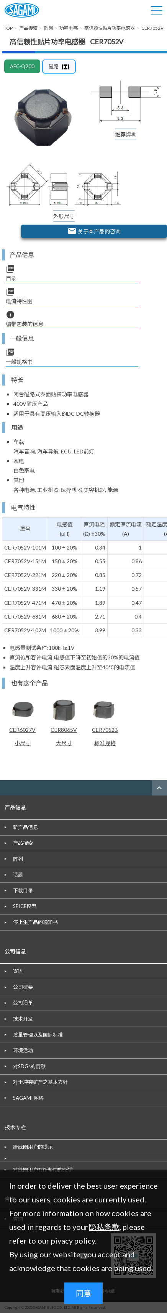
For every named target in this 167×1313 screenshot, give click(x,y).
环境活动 (23, 1050)
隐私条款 (104, 1226)
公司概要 (23, 987)
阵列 (18, 859)
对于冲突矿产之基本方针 (40, 1082)
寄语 (18, 971)
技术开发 (23, 1019)
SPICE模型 (24, 906)
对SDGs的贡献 (29, 1066)
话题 (18, 874)
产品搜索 (23, 843)
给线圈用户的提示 (33, 1147)
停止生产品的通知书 (35, 922)
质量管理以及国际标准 (38, 1035)
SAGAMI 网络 (28, 1098)
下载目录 (23, 890)
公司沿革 (23, 1003)
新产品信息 (25, 827)
